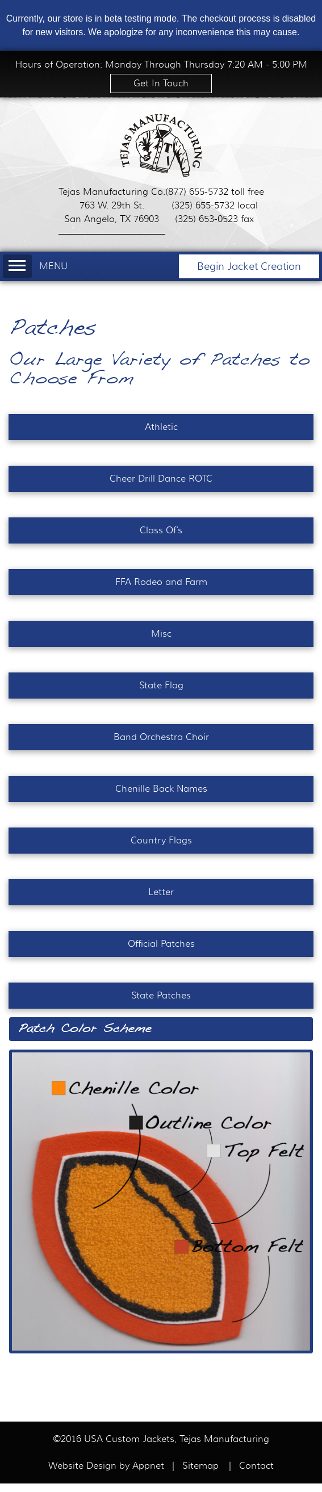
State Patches (161, 995)
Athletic (161, 427)
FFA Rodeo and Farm (161, 582)
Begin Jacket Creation (249, 266)
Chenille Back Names (161, 789)
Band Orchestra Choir (161, 737)
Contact (256, 1466)
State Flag (161, 685)
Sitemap (200, 1466)
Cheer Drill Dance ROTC (161, 478)
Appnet (149, 1466)
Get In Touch (161, 83)
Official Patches (161, 944)
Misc (161, 634)
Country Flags (161, 840)
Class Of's (161, 530)
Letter (161, 892)
